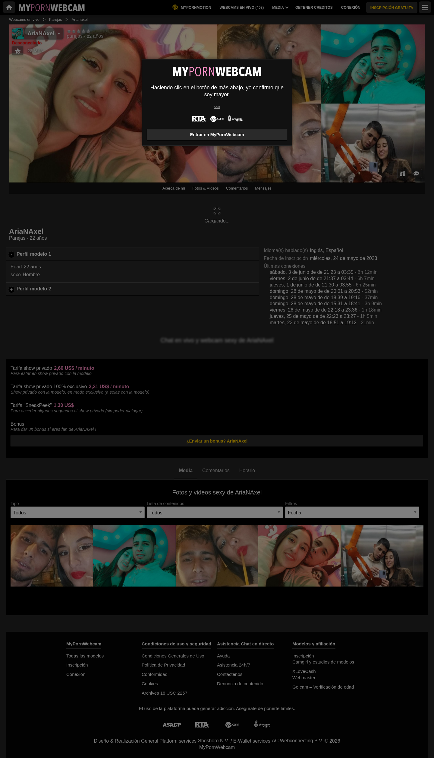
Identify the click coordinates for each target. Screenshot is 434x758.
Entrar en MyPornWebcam (217, 134)
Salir (217, 107)
